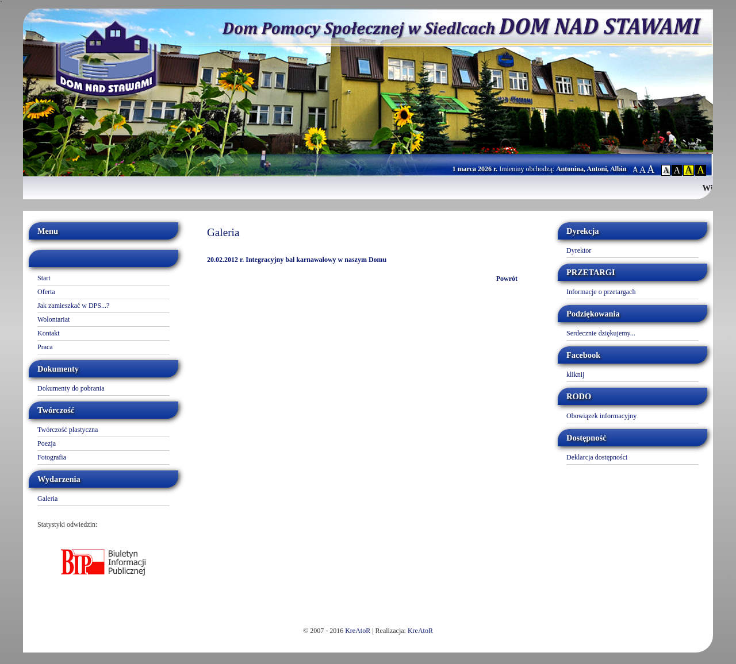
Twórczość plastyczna (67, 430)
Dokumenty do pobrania (71, 388)
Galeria (47, 499)
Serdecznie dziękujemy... (600, 333)
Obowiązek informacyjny (601, 416)
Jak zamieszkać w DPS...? (73, 306)
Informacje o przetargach (600, 292)
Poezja (46, 443)
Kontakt (48, 333)
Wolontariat (53, 319)
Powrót (507, 279)
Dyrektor (578, 250)
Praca (45, 347)
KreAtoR (357, 631)
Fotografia (51, 457)
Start (44, 278)
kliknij (575, 374)
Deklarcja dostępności (596, 457)
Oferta (46, 292)
